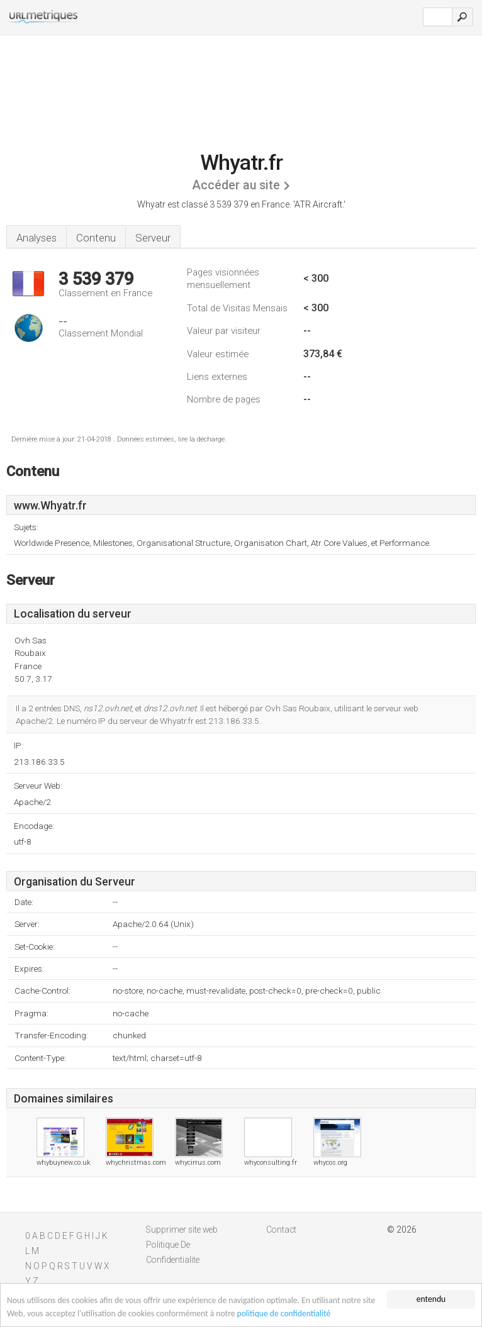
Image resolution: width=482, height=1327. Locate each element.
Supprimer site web (182, 1229)
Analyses (36, 237)
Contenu (96, 237)
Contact (281, 1229)
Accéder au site (236, 185)
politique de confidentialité (284, 1314)
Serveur (153, 237)
